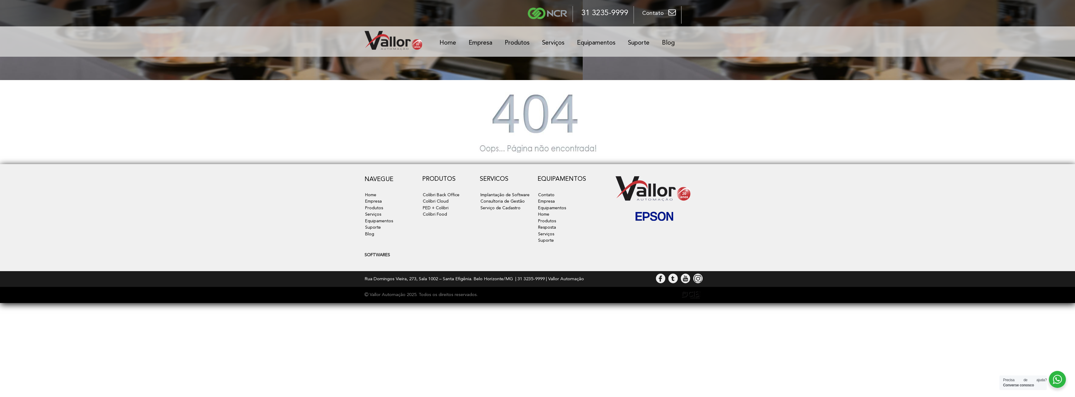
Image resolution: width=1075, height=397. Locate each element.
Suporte (638, 43)
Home (447, 43)
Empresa (480, 43)
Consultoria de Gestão (502, 202)
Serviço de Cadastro (500, 208)
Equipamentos (596, 43)
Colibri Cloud (435, 202)
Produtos (517, 43)
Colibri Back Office (441, 195)
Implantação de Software (504, 195)
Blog (668, 43)
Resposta (547, 228)
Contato (546, 195)
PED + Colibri (436, 208)
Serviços (553, 43)
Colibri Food (435, 215)
